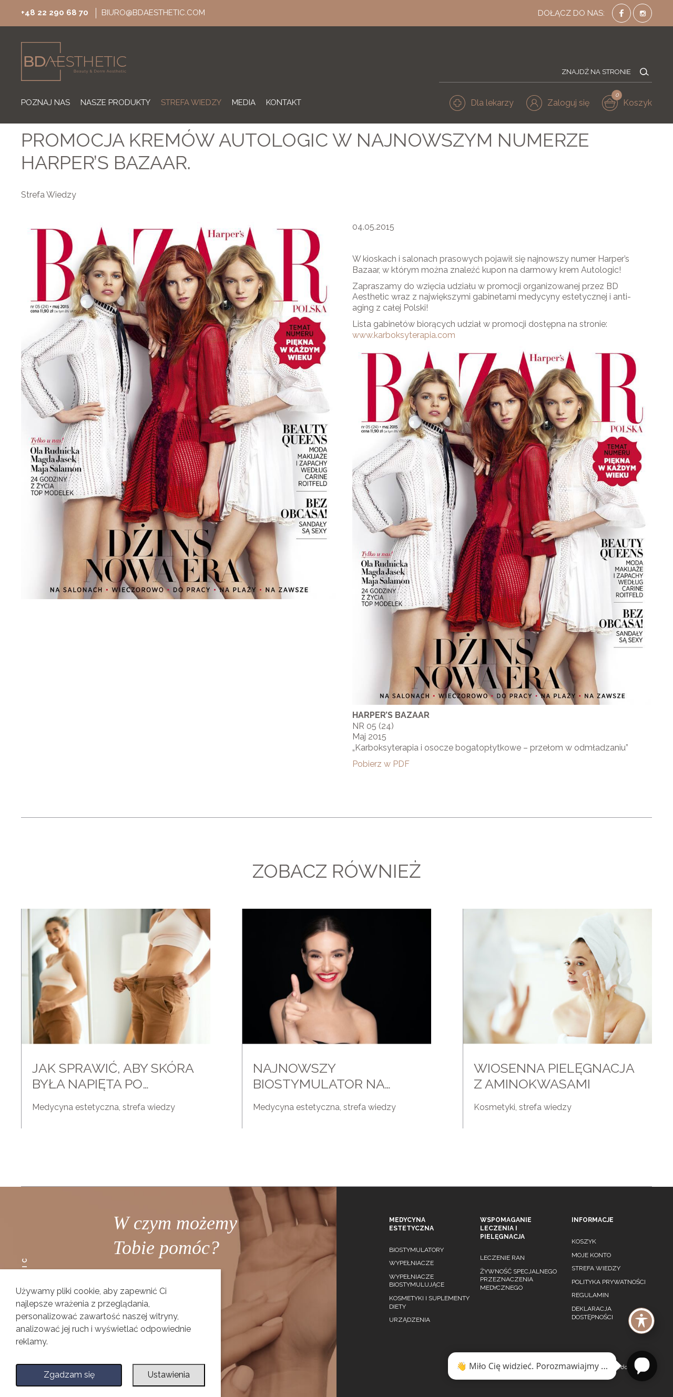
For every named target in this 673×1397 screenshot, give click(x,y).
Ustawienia (169, 1375)
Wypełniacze (411, 1263)
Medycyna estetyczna (75, 1107)
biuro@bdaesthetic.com (153, 12)
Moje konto (591, 1255)
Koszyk (584, 1241)
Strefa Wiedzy (48, 195)
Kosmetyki (494, 1107)
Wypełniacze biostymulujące (416, 1281)
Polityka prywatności (609, 1282)
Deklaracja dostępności (592, 1313)
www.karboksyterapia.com (403, 335)
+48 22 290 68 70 (54, 12)
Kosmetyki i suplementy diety (429, 1302)
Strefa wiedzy (596, 1268)
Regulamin (590, 1295)
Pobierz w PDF (381, 764)
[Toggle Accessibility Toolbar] (641, 1320)
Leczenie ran (502, 1257)
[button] (557, 103)
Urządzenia (409, 1319)
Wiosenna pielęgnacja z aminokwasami (554, 1076)
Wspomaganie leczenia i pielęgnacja (506, 1228)
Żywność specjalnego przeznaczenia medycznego (518, 1279)
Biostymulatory (416, 1250)
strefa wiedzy (149, 1107)
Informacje (593, 1220)
